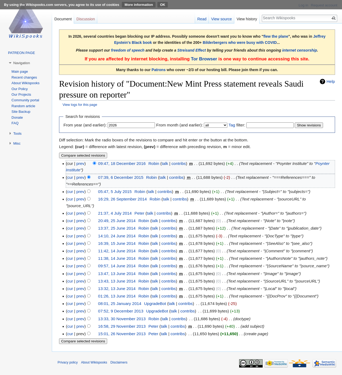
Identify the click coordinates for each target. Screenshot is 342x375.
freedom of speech (128, 50)
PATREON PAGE (21, 53)
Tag (231, 125)
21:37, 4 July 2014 (115, 213)
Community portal (25, 100)
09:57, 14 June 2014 (116, 266)
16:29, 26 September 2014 (122, 199)
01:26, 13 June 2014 (116, 296)
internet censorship (299, 50)
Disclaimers (118, 362)
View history (246, 19)
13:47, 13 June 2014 (116, 273)
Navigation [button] (21, 63)
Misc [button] (17, 143)
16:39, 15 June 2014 (116, 243)
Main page (19, 71)
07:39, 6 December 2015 (120, 177)
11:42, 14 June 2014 (116, 251)
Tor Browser (204, 58)
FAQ (14, 123)
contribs (179, 163)
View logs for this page (80, 105)
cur (70, 177)
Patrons (158, 70)
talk (165, 163)
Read (201, 19)
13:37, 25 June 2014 (116, 228)
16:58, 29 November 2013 (122, 326)
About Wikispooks (25, 83)
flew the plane (275, 36)
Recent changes (24, 77)
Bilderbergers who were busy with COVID (240, 42)
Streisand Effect (191, 50)
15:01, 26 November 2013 (122, 333)
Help (331, 81)
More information (139, 5)
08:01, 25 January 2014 (119, 303)
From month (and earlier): (179, 125)
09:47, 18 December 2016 (122, 163)
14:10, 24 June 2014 (116, 236)
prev (80, 163)
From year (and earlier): (85, 125)
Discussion (85, 19)
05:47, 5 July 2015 (115, 191)
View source (221, 19)
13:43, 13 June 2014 (116, 281)
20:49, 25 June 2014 (116, 220)
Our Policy (19, 89)
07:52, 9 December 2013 (120, 311)
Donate (17, 117)
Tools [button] (17, 134)
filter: (236, 125)
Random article (23, 106)
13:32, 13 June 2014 (116, 288)
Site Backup (20, 112)
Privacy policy (68, 362)
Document (63, 19)
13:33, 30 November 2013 (122, 318)
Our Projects (21, 94)
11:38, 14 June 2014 (116, 258)
